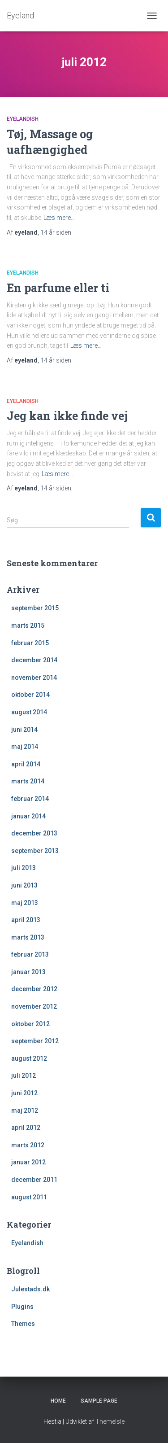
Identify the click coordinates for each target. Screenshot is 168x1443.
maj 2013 (24, 902)
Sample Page (99, 1401)
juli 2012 (23, 1075)
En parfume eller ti (58, 287)
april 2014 (25, 764)
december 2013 (34, 833)
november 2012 (34, 1006)
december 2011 (34, 1179)
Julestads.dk (30, 1289)
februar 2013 (30, 954)
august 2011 (29, 1197)
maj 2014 (24, 746)
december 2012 (34, 989)
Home (58, 1401)
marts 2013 (27, 937)
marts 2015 (27, 625)
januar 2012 (28, 1162)
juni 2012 (24, 1093)
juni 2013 (24, 885)
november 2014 (34, 677)
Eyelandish (23, 119)
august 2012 (29, 1058)
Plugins (22, 1306)
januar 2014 (28, 816)
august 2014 (29, 712)
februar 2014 (30, 798)
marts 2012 (27, 1145)
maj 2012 (24, 1110)
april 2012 (25, 1127)
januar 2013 (28, 971)
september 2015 (35, 608)
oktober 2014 (30, 694)
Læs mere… (59, 217)
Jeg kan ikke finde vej (67, 415)
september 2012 (35, 1041)
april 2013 (25, 919)
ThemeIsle (110, 1421)
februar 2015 (30, 643)
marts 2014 (27, 781)
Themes (23, 1323)
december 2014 (34, 660)
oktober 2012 (30, 1024)
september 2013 (35, 850)
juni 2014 (24, 729)
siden (55, 232)
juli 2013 (23, 867)
